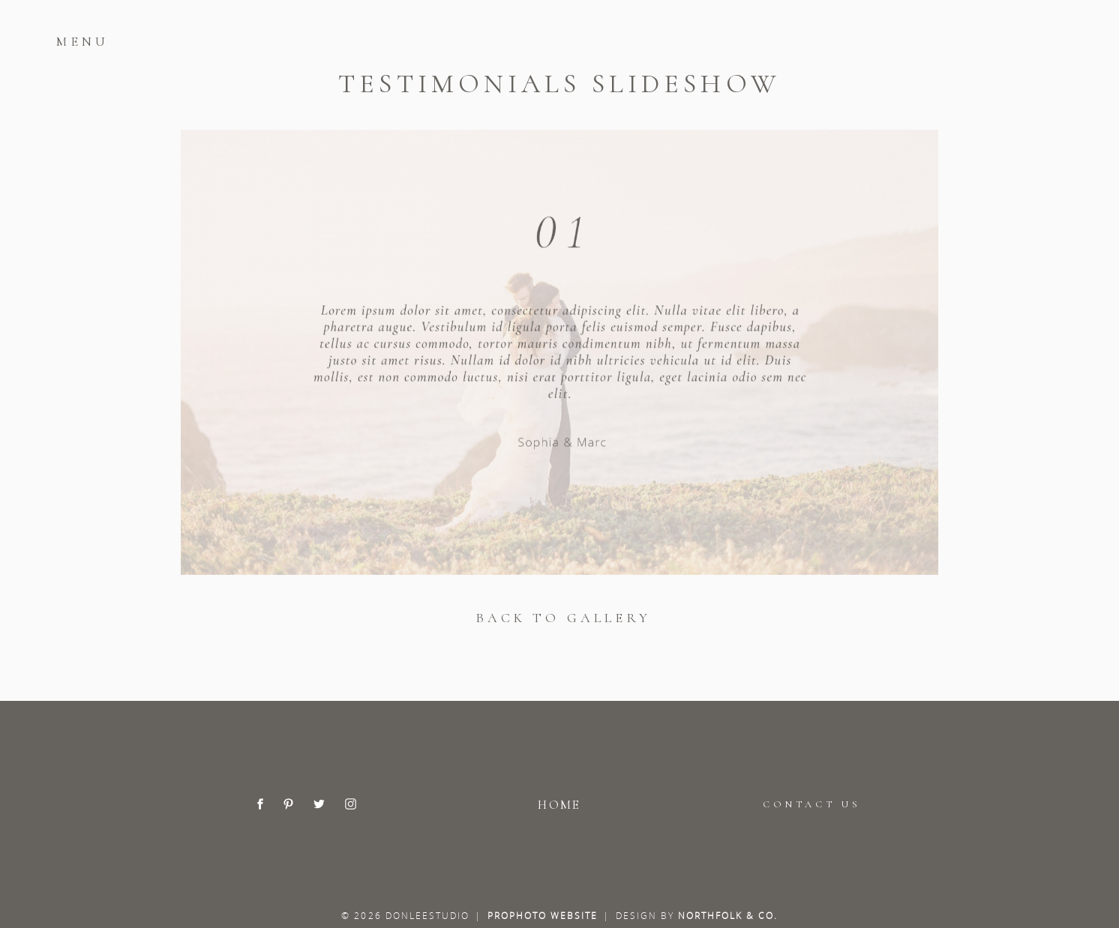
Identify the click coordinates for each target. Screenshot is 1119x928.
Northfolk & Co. (728, 915)
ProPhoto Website (543, 915)
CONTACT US (811, 804)
